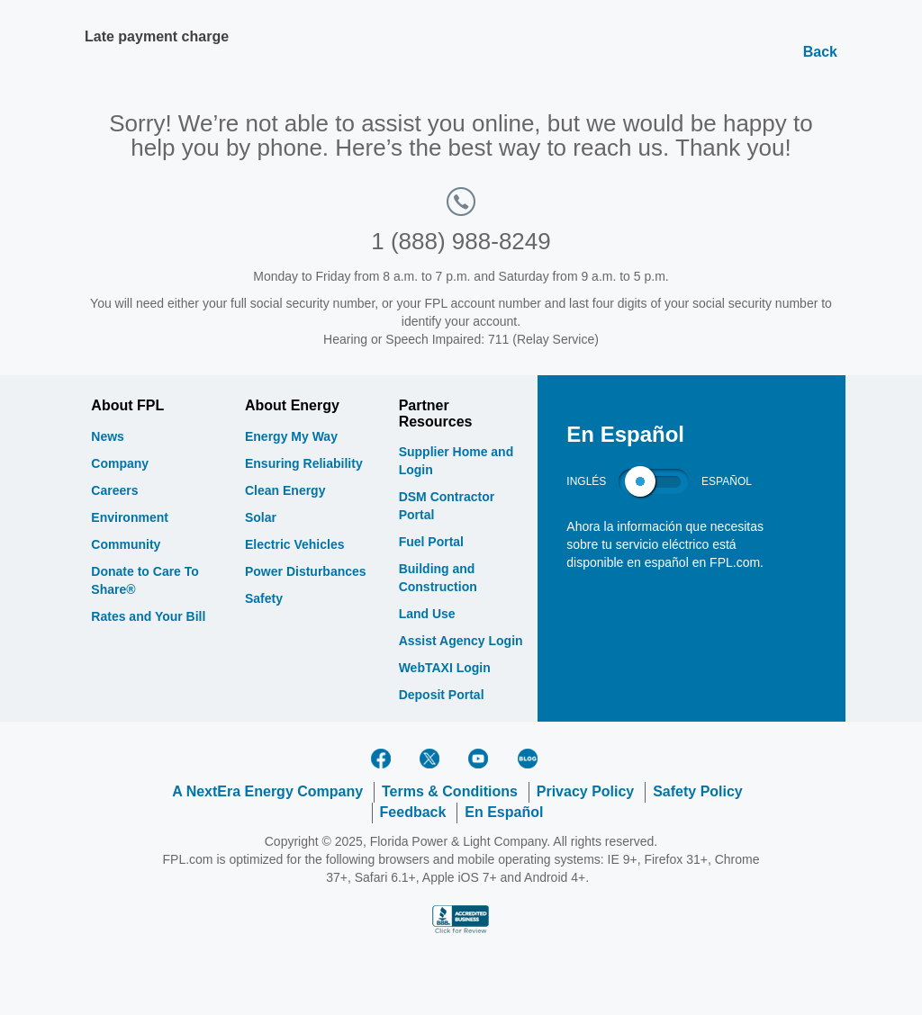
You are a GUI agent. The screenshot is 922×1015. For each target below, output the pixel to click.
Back (820, 51)
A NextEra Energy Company (267, 791)
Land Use (427, 613)
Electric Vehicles (295, 544)
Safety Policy (698, 791)
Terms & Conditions (450, 791)
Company (120, 463)
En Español (504, 812)
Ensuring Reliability (304, 463)
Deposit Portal (441, 694)
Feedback (413, 812)
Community (125, 544)
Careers (114, 490)
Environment (129, 517)
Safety (264, 598)
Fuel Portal (431, 541)
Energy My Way (291, 436)
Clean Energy (285, 490)
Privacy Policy (586, 791)
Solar (260, 517)
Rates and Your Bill (148, 616)
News (107, 436)
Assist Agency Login (461, 640)
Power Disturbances (305, 571)
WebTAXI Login (445, 667)
